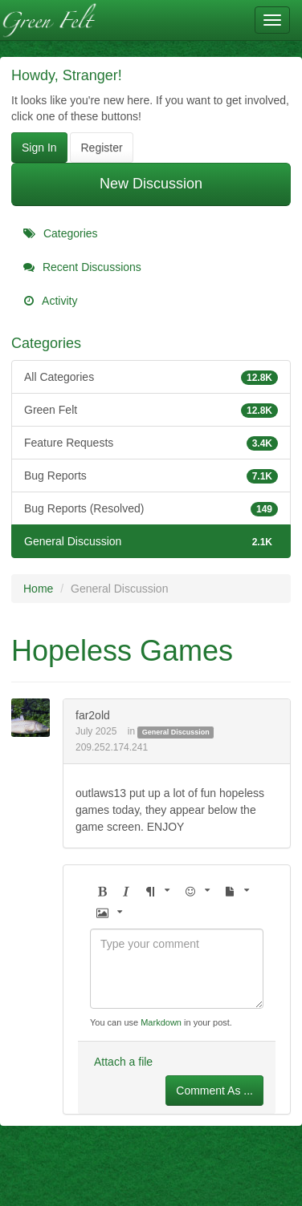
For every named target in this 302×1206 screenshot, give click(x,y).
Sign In (39, 147)
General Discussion (151, 541)
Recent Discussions (82, 267)
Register (101, 147)
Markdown (161, 1022)
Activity (50, 300)
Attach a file (123, 1061)
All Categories (151, 377)
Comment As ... (214, 1090)
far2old (93, 715)
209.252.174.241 (112, 747)
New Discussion (151, 184)
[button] (102, 892)
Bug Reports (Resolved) (151, 508)
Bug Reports (151, 475)
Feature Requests (151, 443)
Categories (60, 233)
